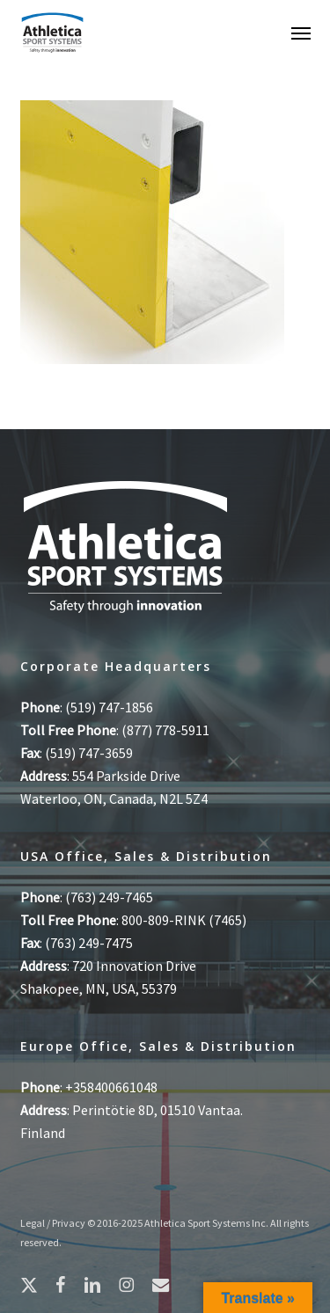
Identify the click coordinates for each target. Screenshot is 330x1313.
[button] (301, 32)
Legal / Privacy (52, 1222)
